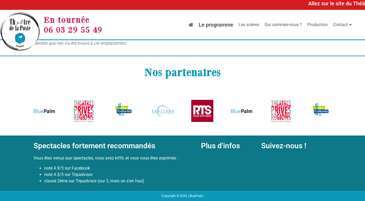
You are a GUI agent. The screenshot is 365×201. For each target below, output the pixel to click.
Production (317, 24)
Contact (342, 24)
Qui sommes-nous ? (283, 24)
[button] (39, 112)
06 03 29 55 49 (73, 29)
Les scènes (249, 24)
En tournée (66, 19)
